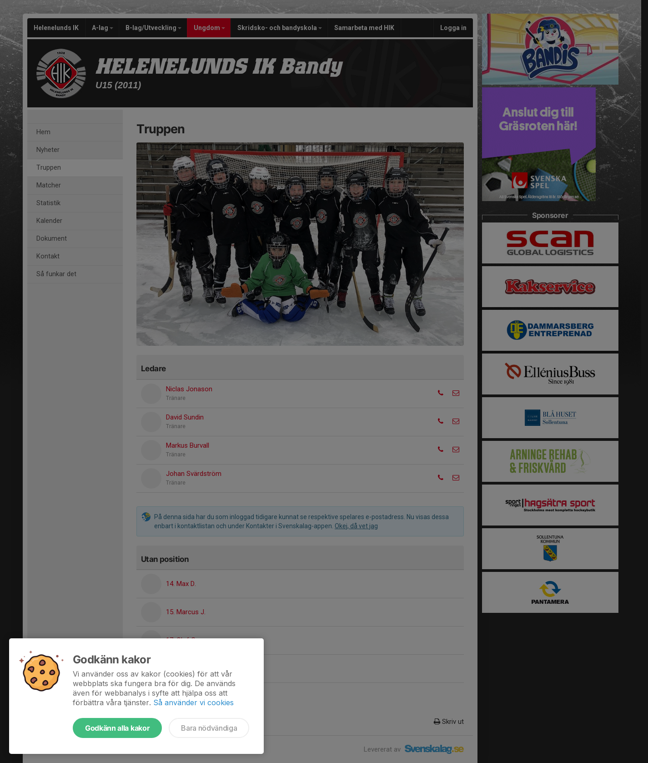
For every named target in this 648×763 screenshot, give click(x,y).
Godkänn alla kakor (117, 728)
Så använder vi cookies (193, 702)
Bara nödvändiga (209, 728)
